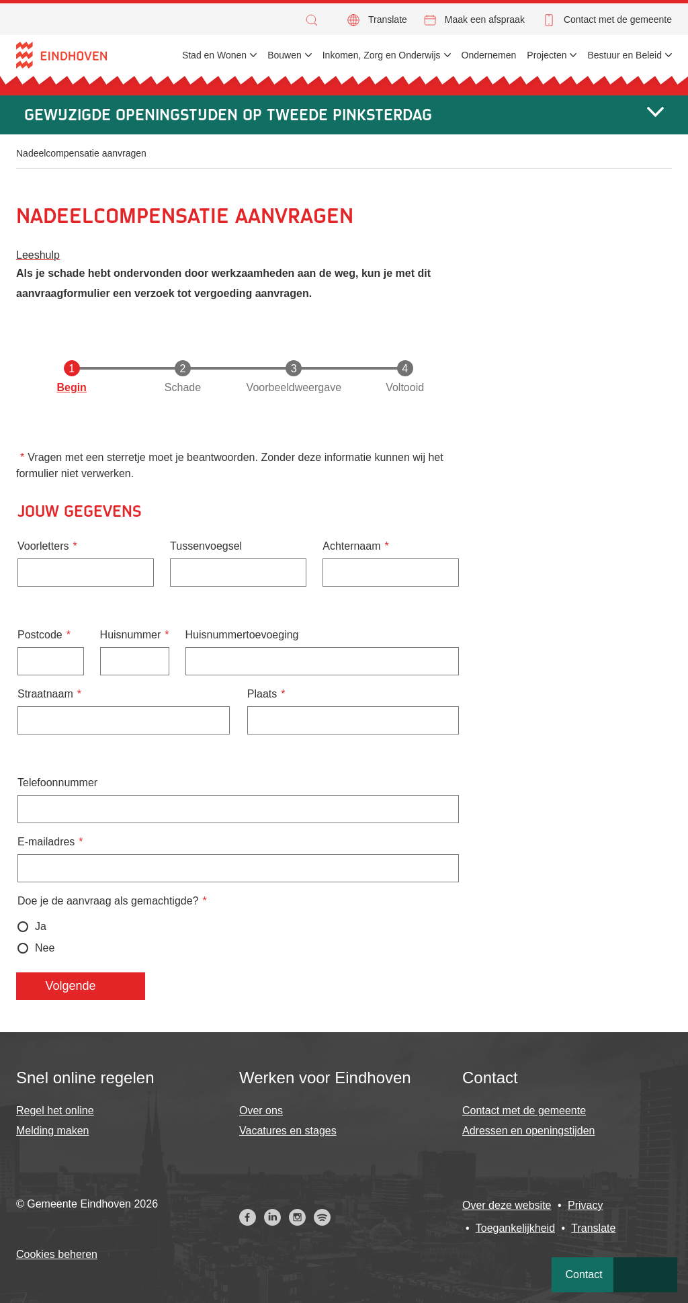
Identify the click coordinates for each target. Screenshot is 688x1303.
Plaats (262, 694)
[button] (315, 20)
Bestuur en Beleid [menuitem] (624, 55)
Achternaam (351, 546)
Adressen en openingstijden (528, 1130)
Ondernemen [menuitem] (489, 55)
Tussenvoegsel (206, 546)
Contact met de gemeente (618, 19)
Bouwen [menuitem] (284, 55)
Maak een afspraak (485, 19)
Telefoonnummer (57, 782)
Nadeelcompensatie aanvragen (81, 153)
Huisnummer (130, 634)
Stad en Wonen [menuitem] (214, 55)
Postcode (39, 634)
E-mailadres (46, 841)
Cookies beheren (56, 1254)
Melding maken (52, 1130)
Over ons (261, 1110)
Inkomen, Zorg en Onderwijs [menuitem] (381, 55)
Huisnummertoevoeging (242, 634)
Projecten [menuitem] (546, 55)
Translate (387, 19)
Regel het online (55, 1110)
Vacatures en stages (288, 1130)
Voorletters (43, 546)
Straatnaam (45, 694)
